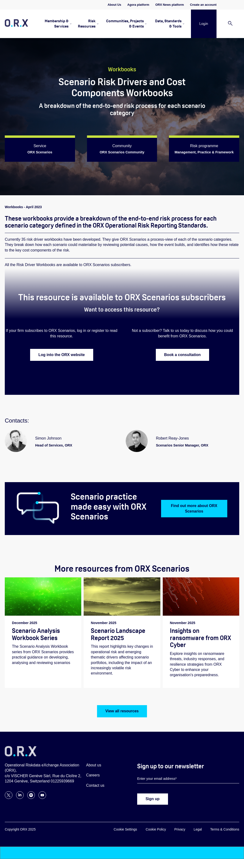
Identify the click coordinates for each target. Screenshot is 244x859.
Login (203, 23)
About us (93, 765)
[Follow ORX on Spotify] (31, 798)
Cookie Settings (125, 829)
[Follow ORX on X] (8, 798)
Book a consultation (182, 355)
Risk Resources (87, 23)
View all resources (122, 711)
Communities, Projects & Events (125, 23)
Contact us (95, 786)
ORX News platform (169, 4)
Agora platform (138, 4)
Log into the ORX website (61, 355)
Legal (198, 829)
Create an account (203, 4)
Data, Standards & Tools (168, 23)
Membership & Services (57, 23)
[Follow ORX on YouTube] (42, 798)
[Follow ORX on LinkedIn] (20, 798)
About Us (114, 4)
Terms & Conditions (224, 829)
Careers (93, 775)
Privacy (179, 829)
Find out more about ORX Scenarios (194, 508)
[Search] (230, 24)
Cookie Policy (156, 829)
